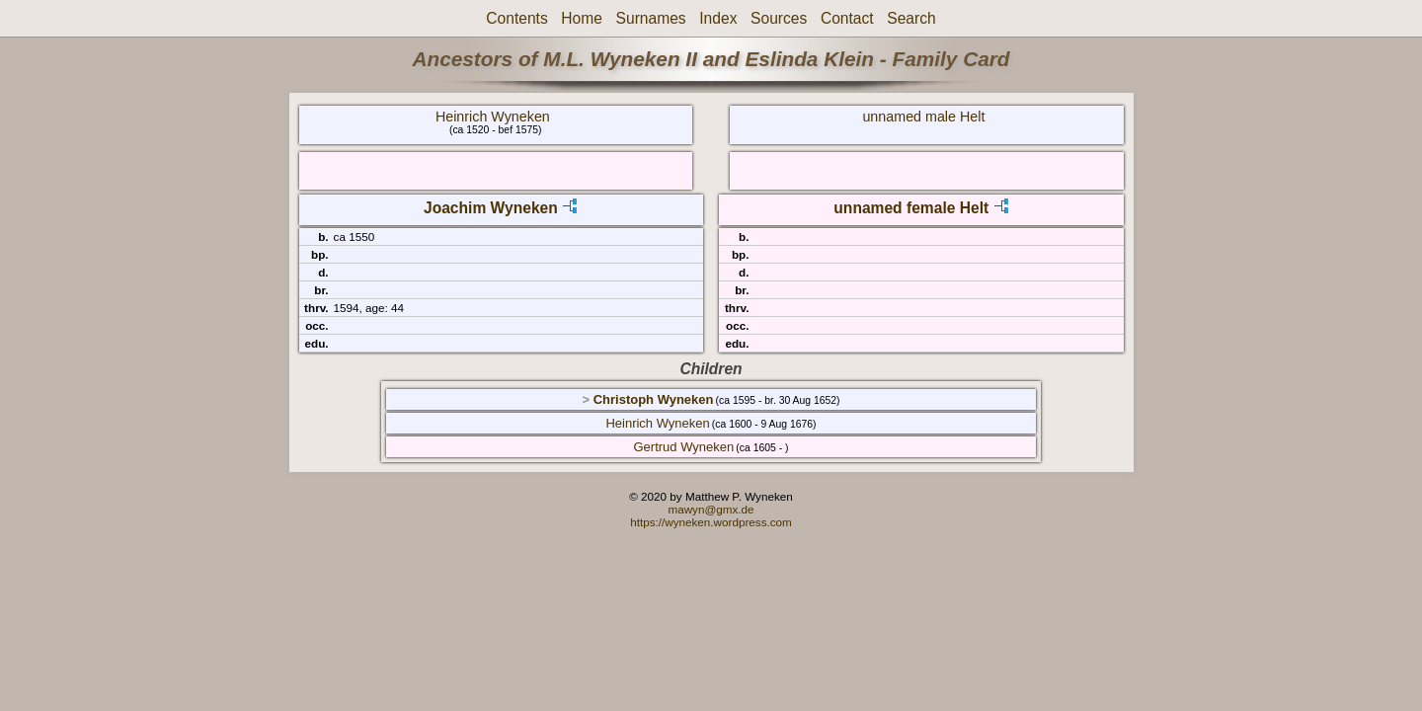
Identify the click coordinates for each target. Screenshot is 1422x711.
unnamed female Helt (910, 207)
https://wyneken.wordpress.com (711, 521)
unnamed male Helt (923, 116)
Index (718, 18)
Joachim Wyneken (491, 207)
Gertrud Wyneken (684, 446)
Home (581, 18)
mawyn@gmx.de (710, 509)
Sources (778, 18)
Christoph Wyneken (653, 399)
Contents (516, 18)
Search (911, 18)
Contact (847, 18)
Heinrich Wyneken (492, 116)
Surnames (651, 18)
